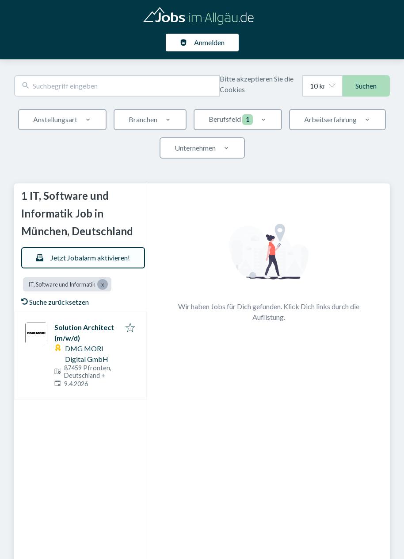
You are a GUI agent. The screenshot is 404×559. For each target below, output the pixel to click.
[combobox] (117, 86)
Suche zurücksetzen (55, 302)
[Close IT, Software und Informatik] (102, 284)
